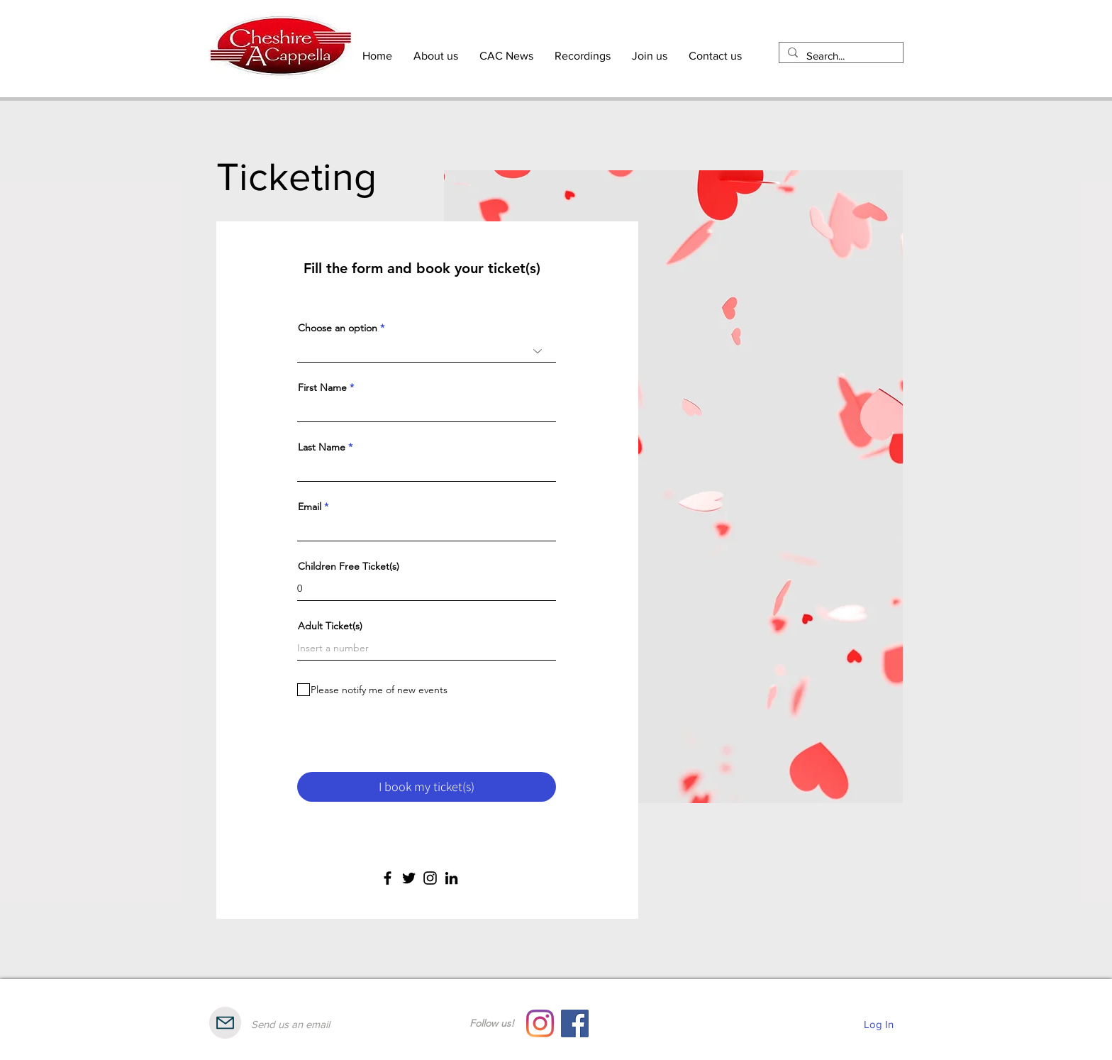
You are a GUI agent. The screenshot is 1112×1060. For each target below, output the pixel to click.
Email (309, 507)
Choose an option (337, 328)
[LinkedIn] (451, 878)
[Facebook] (387, 878)
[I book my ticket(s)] (426, 787)
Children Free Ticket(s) (348, 566)
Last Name (321, 447)
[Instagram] (430, 878)
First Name (322, 387)
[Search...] (839, 56)
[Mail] (225, 1022)
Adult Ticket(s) (330, 626)
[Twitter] (409, 878)
